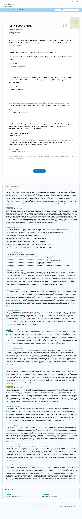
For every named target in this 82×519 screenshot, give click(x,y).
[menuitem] (73, 1)
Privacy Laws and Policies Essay (13, 496)
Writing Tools (21, 9)
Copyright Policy (9, 505)
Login (77, 1)
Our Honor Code (27, 505)
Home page (5, 15)
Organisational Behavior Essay (49, 496)
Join (73, 1)
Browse (14, 9)
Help (54, 505)
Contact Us (49, 505)
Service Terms (42, 505)
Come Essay (8, 494)
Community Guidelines (18, 505)
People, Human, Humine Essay (13, 492)
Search (9, 9)
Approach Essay (45, 494)
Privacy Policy (35, 505)
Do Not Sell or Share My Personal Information (66, 506)
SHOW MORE (39, 171)
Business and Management (13, 15)
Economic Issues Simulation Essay (50, 492)
